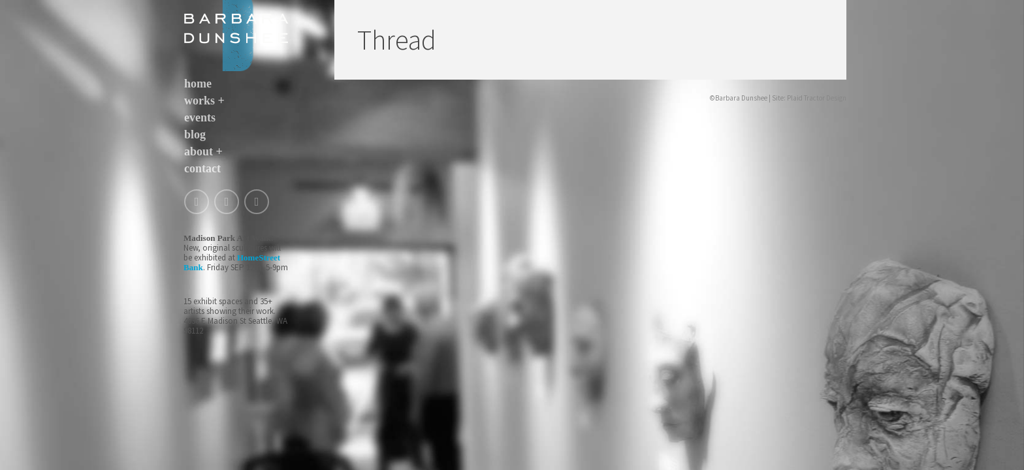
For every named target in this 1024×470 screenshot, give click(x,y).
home (198, 83)
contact (202, 168)
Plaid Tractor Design (816, 97)
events (200, 117)
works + (204, 100)
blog (195, 134)
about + (203, 151)
